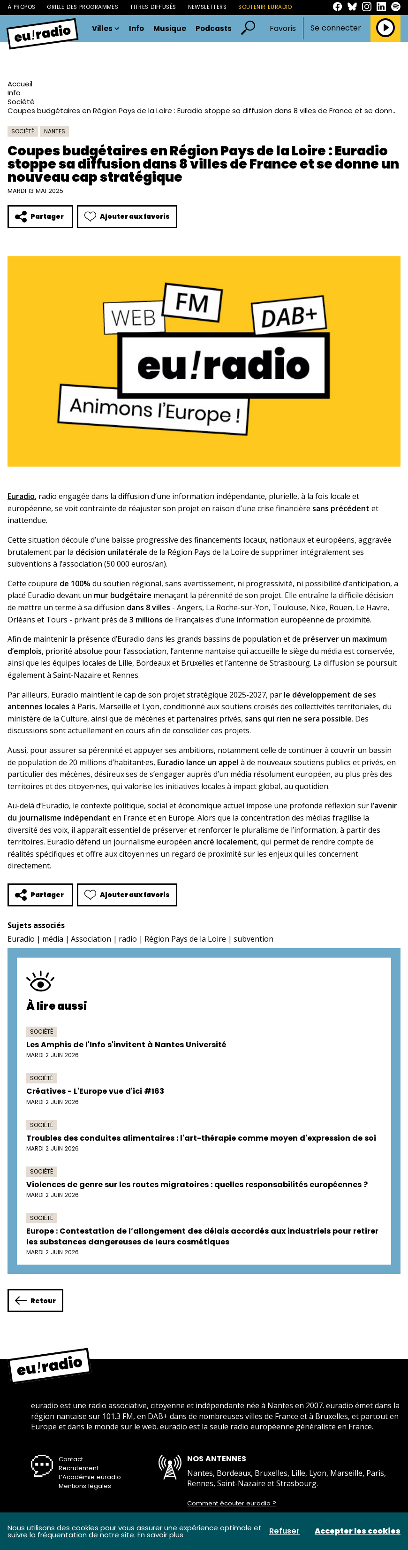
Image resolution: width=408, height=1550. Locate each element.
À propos (21, 7)
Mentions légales (85, 1485)
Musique (169, 28)
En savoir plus (160, 1534)
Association (91, 939)
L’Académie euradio (90, 1477)
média (52, 939)
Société (21, 102)
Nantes (54, 131)
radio (128, 939)
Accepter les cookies (357, 1531)
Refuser (284, 1531)
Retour (35, 1300)
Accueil (20, 84)
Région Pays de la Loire (185, 939)
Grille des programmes (82, 7)
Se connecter (335, 28)
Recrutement (78, 1468)
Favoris (283, 28)
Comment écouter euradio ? (231, 1503)
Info (136, 28)
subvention (253, 939)
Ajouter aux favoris (127, 217)
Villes (106, 28)
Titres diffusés (153, 7)
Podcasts (214, 28)
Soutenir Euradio (265, 7)
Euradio (21, 939)
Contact (71, 1459)
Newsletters (207, 7)
